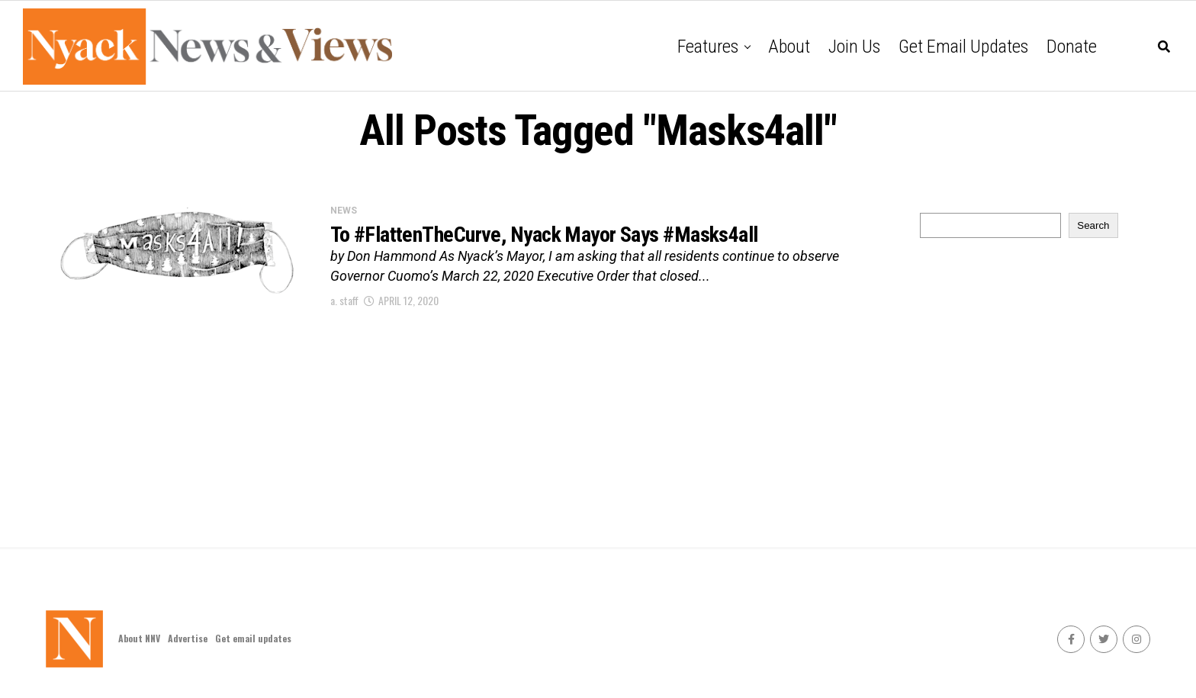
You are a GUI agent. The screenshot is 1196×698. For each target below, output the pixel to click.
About (789, 46)
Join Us (854, 46)
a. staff (344, 300)
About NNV (139, 638)
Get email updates (963, 46)
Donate (1071, 46)
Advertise (187, 638)
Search (1093, 225)
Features (707, 46)
